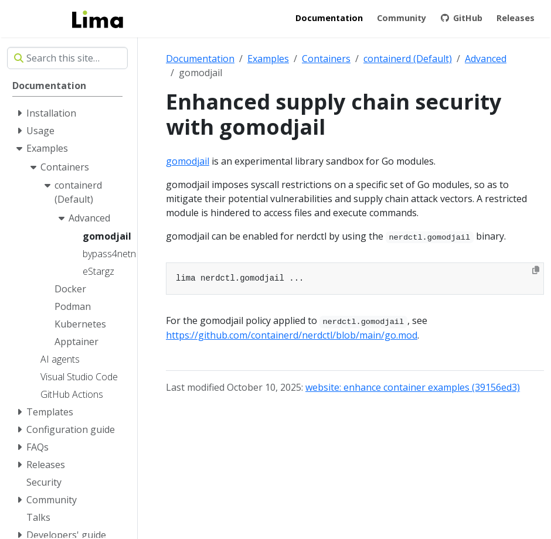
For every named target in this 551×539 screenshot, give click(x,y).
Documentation (200, 58)
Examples (268, 58)
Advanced (485, 58)
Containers (326, 58)
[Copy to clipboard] (536, 270)
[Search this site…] (67, 58)
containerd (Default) (407, 58)
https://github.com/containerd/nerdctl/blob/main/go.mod (291, 335)
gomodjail (187, 161)
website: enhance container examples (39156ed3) (412, 387)
